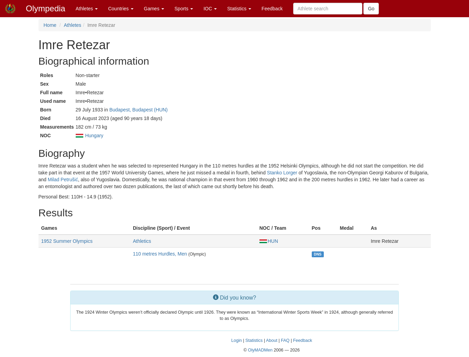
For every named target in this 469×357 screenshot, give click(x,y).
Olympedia (45, 8)
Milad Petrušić (63, 179)
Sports (183, 8)
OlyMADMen (260, 350)
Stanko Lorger (282, 172)
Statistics (239, 8)
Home (50, 25)
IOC (210, 8)
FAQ (285, 340)
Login (236, 340)
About (271, 340)
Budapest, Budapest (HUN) (138, 109)
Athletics (142, 241)
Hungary (94, 135)
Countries (121, 8)
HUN (268, 241)
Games (154, 8)
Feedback (272, 8)
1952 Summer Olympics (67, 241)
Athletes (87, 8)
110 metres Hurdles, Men (160, 254)
